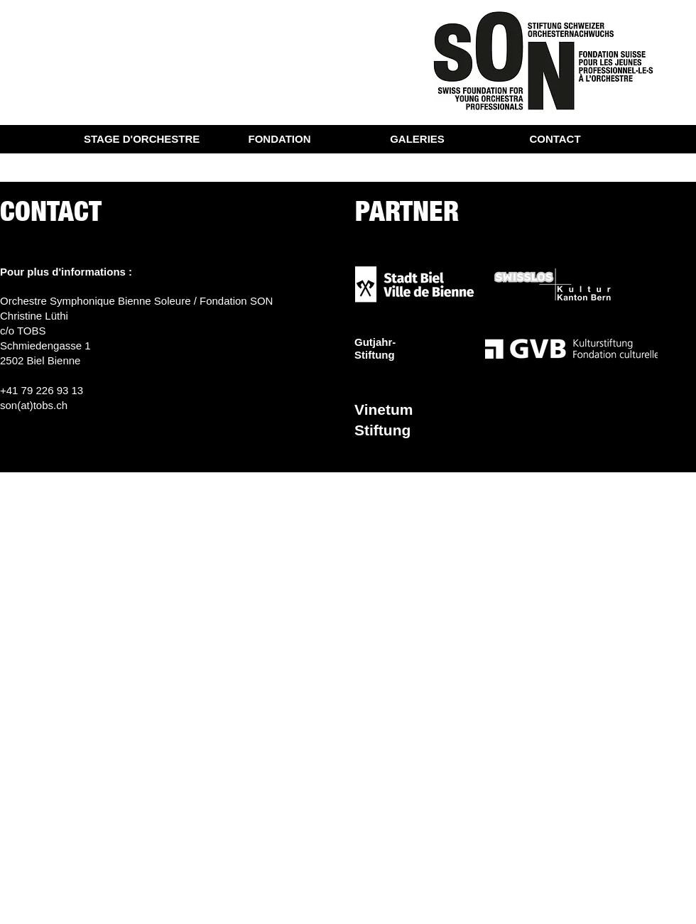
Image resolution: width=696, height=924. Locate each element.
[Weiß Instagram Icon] (394, 503)
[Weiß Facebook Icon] (357, 503)
